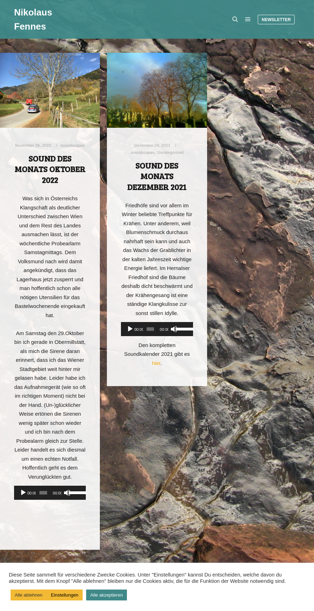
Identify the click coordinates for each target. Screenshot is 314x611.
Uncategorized (170, 152)
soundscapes (72, 145)
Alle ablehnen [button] (29, 595)
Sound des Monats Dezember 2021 (156, 176)
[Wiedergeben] (23, 492)
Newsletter (276, 19)
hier (156, 363)
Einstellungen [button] (64, 595)
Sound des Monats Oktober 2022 (49, 169)
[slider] (43, 493)
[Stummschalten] (67, 492)
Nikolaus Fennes (33, 19)
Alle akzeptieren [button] (106, 595)
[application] (50, 493)
